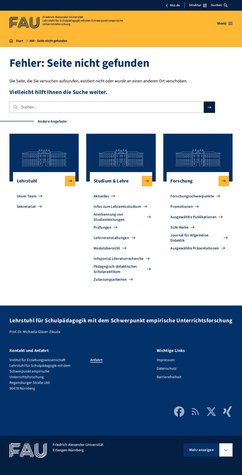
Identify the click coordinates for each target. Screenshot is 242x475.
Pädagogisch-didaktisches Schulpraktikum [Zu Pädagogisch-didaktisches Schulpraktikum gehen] (115, 269)
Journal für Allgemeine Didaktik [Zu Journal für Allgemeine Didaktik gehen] (189, 238)
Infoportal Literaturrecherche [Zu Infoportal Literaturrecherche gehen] (118, 258)
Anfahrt (96, 360)
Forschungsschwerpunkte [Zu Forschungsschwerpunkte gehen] (192, 196)
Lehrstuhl (42, 181)
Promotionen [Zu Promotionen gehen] (181, 206)
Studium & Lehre (119, 181)
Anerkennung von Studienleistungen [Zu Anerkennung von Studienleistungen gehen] (109, 217)
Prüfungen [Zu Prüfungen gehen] (102, 227)
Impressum (166, 360)
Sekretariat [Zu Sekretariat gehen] (26, 206)
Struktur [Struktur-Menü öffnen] (198, 5)
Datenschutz (167, 368)
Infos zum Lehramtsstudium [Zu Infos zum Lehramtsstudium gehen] (117, 206)
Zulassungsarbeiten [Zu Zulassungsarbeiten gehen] (110, 279)
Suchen (219, 5)
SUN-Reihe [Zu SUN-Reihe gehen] (179, 227)
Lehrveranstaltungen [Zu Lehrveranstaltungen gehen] (111, 237)
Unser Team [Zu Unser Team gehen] (26, 196)
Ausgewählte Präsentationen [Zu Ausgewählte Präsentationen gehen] (194, 248)
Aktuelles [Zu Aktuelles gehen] (101, 196)
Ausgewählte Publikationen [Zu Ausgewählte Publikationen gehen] (193, 217)
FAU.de (172, 5)
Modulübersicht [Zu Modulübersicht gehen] (107, 248)
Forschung (195, 181)
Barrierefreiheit (169, 377)
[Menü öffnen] (225, 23)
